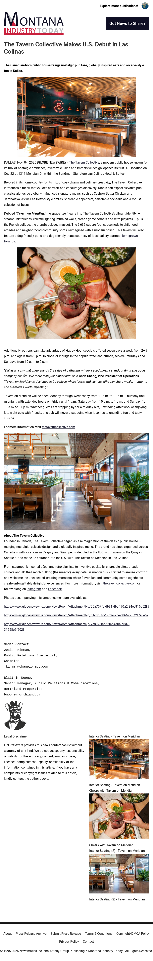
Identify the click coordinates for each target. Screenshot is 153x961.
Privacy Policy (69, 941)
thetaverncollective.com (58, 427)
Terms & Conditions (98, 934)
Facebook (55, 589)
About (7, 934)
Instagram (34, 589)
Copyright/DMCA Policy (133, 934)
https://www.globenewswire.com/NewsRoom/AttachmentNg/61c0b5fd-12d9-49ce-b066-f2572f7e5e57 (76, 615)
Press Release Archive (31, 934)
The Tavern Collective (84, 162)
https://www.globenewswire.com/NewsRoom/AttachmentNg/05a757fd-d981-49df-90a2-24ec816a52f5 (76, 606)
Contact (88, 941)
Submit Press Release (65, 934)
